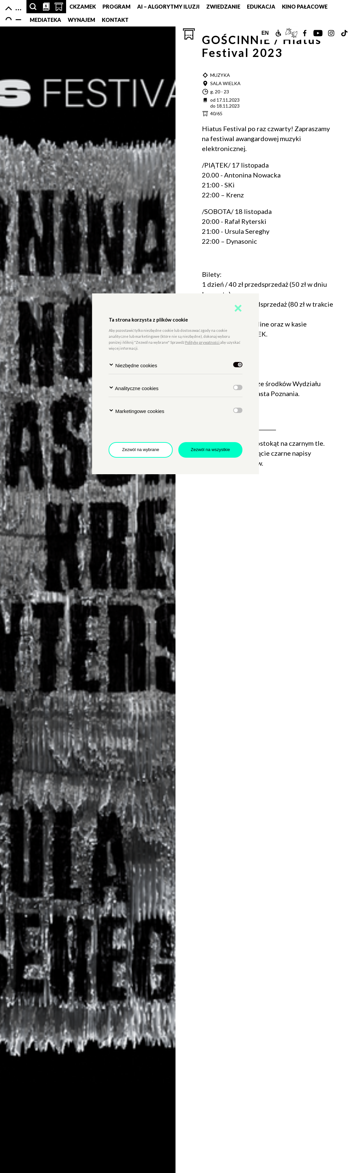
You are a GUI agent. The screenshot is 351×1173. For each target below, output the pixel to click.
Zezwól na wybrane (140, 449)
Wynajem (81, 20)
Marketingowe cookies (137, 411)
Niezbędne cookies (133, 365)
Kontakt (115, 20)
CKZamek (82, 6)
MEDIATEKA (45, 20)
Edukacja (261, 6)
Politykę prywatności (202, 342)
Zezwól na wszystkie (210, 449)
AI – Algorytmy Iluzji (168, 6)
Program (116, 6)
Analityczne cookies (134, 388)
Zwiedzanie (223, 6)
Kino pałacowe (305, 6)
